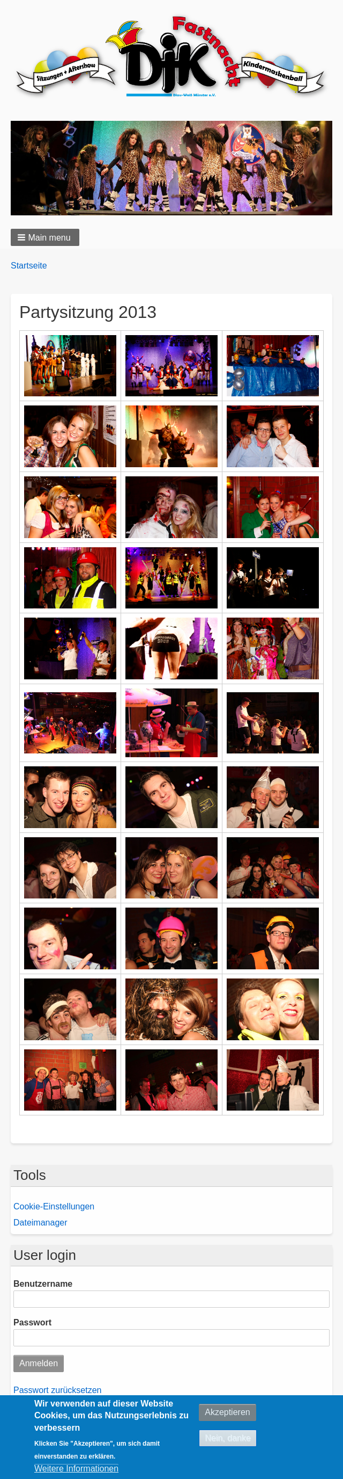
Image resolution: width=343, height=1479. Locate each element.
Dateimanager (40, 1222)
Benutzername (42, 1283)
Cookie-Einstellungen (53, 1206)
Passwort (32, 1322)
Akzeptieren (227, 1412)
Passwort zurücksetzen (57, 1390)
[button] (45, 237)
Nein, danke (227, 1437)
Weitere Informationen (76, 1468)
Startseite (29, 265)
